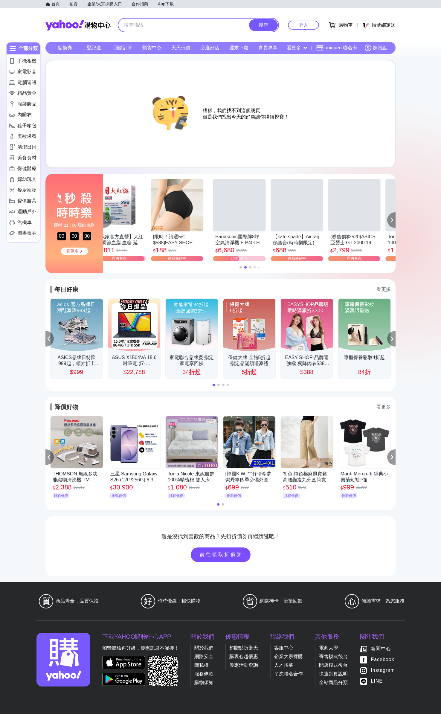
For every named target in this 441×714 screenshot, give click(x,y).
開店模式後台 (333, 665)
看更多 (297, 47)
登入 (303, 25)
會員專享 (267, 47)
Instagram (383, 670)
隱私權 (201, 665)
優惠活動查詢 (243, 665)
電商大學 (328, 647)
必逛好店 (209, 47)
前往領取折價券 (221, 554)
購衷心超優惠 (243, 656)
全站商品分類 (333, 682)
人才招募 (283, 665)
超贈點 (375, 47)
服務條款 (203, 673)
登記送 (94, 47)
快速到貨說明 (333, 673)
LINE (377, 681)
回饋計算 (122, 47)
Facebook (382, 659)
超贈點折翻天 (243, 647)
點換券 (65, 47)
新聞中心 (381, 649)
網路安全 (203, 656)
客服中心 (283, 647)
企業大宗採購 (288, 656)
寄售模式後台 (333, 656)
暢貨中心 (151, 47)
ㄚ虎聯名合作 (288, 673)
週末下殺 (238, 47)
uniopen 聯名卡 (336, 47)
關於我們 (203, 647)
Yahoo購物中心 (78, 25)
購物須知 (203, 682)
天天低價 (180, 47)
